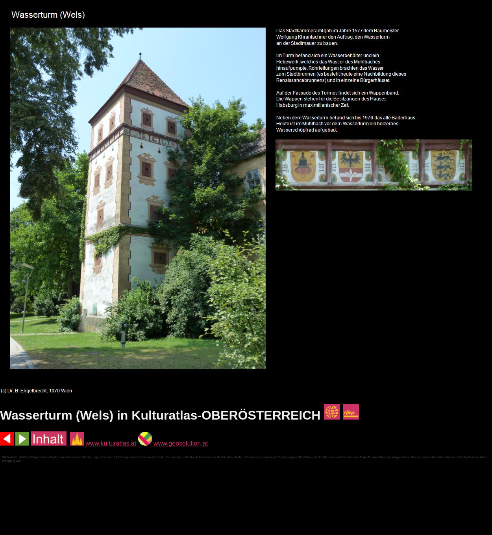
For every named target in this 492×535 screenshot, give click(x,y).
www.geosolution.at (173, 443)
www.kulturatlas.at (103, 443)
